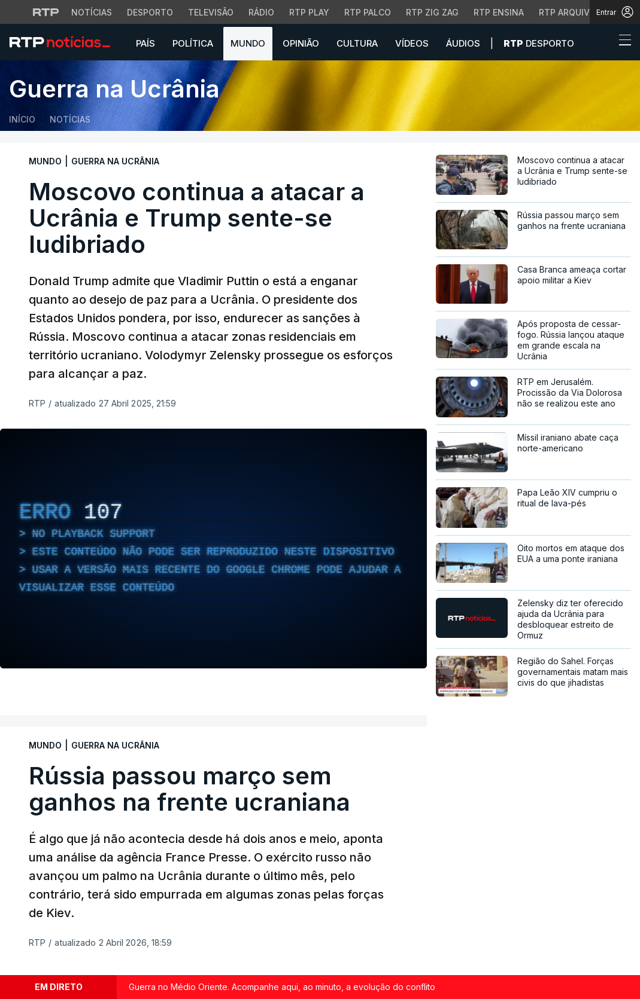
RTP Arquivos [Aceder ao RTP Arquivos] (570, 12)
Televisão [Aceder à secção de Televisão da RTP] (210, 12)
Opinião (301, 43)
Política (192, 43)
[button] (603, 43)
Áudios (463, 43)
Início (22, 119)
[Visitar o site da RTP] (46, 12)
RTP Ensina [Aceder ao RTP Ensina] (499, 12)
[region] (213, 548)
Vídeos (412, 43)
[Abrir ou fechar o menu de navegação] (621, 41)
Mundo (247, 43)
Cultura (357, 43)
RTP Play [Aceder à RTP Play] (309, 12)
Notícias (70, 119)
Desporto (538, 43)
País (145, 43)
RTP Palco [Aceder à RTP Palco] (367, 12)
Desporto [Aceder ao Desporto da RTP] (150, 12)
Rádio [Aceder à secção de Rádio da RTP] (261, 12)
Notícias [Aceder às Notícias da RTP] (91, 12)
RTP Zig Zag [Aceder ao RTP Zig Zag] (432, 12)
